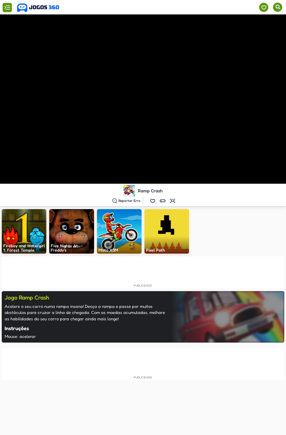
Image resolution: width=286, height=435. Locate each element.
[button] (152, 201)
